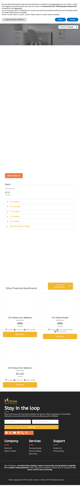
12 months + (15, 203)
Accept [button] (72, 19)
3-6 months (14, 217)
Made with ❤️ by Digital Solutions (52, 481)
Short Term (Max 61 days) (20, 227)
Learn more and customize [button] (14, 19)
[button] (40, 202)
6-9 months (14, 212)
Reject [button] (60, 19)
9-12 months (15, 207)
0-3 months (14, 222)
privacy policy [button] (55, 4)
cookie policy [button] (18, 8)
